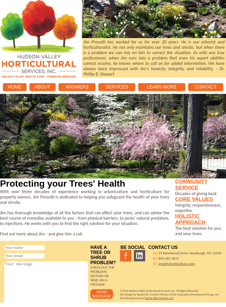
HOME (14, 87)
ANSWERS (77, 87)
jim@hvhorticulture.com (176, 264)
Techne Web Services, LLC (158, 298)
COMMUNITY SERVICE (191, 184)
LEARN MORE (162, 87)
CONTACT (205, 87)
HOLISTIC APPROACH (190, 219)
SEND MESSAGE (101, 294)
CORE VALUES (194, 199)
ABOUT (42, 87)
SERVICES (116, 87)
